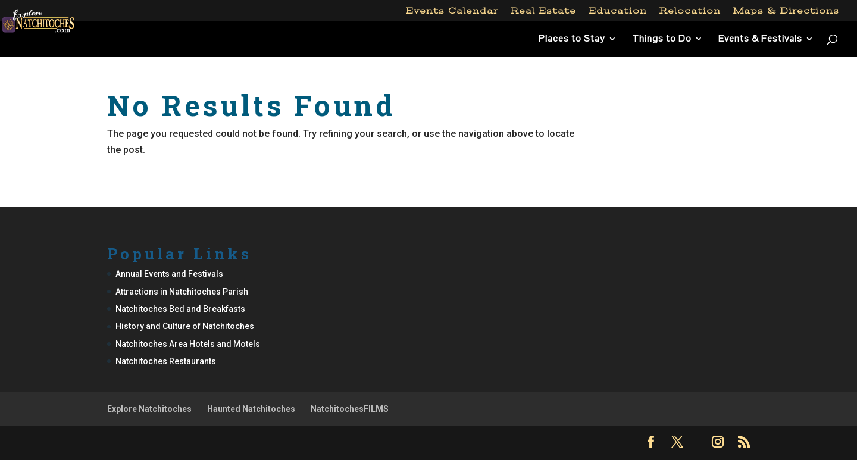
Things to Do (662, 40)
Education (618, 11)
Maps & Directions (786, 11)
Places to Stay (572, 40)
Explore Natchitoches (149, 409)
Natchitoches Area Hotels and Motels (187, 344)
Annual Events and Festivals (169, 273)
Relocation (690, 11)
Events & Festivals (760, 40)
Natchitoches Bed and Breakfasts (180, 309)
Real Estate (543, 11)
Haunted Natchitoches (251, 409)
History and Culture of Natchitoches (184, 326)
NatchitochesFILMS (350, 409)
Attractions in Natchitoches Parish (181, 291)
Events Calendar (452, 11)
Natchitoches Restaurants (165, 361)
